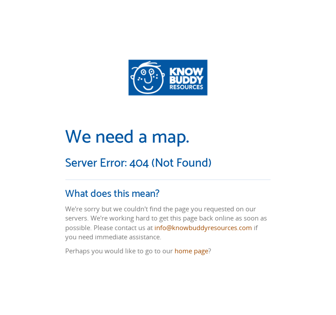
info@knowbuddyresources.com (203, 227)
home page (191, 250)
